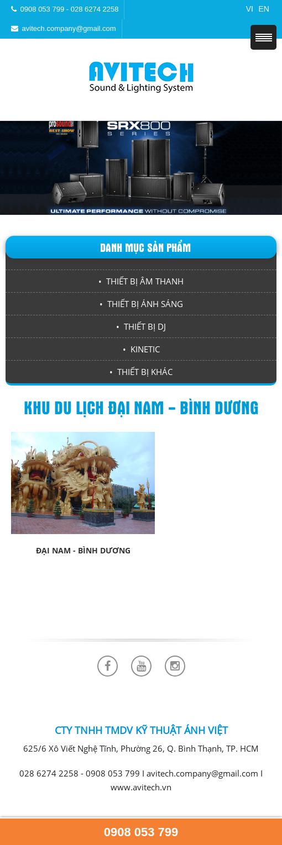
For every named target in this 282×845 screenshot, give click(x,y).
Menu (263, 37)
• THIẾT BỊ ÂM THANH (141, 281)
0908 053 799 (141, 832)
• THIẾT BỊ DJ (141, 326)
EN (264, 8)
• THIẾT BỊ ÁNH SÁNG (141, 303)
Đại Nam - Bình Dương (83, 550)
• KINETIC (141, 349)
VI (249, 8)
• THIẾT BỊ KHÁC (141, 371)
